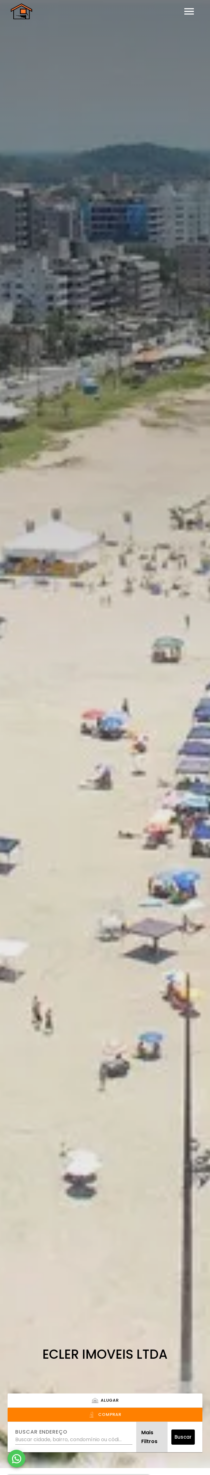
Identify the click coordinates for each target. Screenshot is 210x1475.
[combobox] (73, 1437)
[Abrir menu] (189, 11)
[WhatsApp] (16, 1458)
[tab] (105, 1400)
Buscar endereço (41, 1432)
